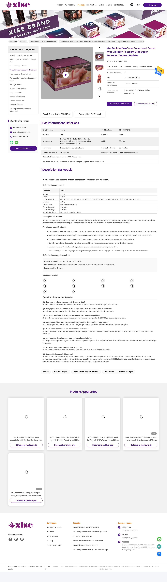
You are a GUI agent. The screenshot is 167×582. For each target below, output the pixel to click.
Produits (23, 41)
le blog (109, 5)
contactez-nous (119, 5)
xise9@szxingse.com (22, 132)
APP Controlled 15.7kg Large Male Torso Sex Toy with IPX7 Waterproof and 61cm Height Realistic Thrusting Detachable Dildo (102, 438)
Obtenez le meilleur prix (120, 104)
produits (81, 5)
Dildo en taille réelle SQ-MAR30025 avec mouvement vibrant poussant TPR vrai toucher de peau (140, 438)
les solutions (91, 5)
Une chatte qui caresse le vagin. (118, 371)
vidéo (101, 5)
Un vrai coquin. (60, 371)
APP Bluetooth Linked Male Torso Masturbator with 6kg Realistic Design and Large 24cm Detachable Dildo (26, 438)
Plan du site (47, 567)
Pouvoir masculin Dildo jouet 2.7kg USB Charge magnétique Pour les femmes (26, 494)
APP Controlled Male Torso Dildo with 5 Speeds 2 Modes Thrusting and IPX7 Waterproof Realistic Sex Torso (64, 438)
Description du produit (90, 114)
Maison (60, 5)
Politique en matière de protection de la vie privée (25, 567)
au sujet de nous (70, 5)
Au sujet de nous (54, 527)
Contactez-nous (54, 545)
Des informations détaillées (56, 114)
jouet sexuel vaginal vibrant (85, 371)
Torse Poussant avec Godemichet (43, 41)
